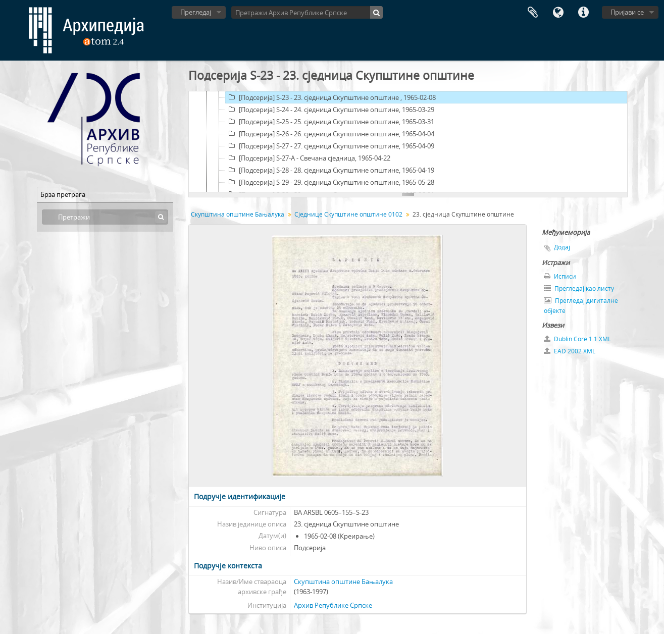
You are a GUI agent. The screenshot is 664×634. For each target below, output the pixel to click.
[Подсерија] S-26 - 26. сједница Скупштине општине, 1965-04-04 (330, 134)
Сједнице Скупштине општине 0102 (348, 214)
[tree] (408, 141)
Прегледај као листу (579, 288)
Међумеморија (532, 12)
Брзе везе (583, 12)
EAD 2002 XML (569, 351)
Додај (562, 247)
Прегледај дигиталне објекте (581, 305)
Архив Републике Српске (333, 605)
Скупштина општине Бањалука (237, 214)
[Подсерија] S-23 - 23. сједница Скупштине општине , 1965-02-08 (331, 97)
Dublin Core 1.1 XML (577, 339)
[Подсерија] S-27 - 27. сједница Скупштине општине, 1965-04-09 (330, 146)
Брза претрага (62, 194)
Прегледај (195, 12)
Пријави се (627, 12)
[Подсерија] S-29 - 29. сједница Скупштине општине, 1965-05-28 (330, 182)
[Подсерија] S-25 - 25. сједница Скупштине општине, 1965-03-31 (330, 122)
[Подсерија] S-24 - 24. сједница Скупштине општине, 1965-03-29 (330, 109)
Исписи (560, 276)
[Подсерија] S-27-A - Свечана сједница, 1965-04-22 (308, 158)
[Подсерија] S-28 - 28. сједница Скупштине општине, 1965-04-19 (330, 170)
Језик (558, 12)
